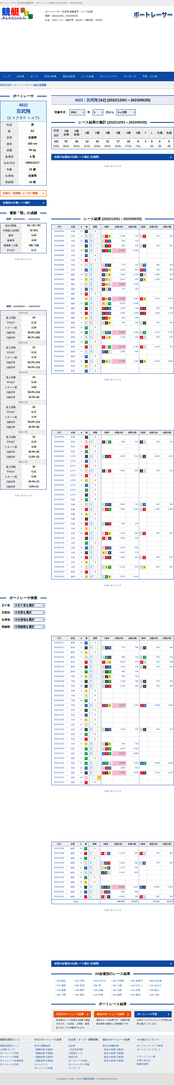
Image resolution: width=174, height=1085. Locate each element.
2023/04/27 (59, 274)
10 (81, 250)
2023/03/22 (59, 470)
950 (158, 567)
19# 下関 (61, 994)
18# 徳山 (154, 990)
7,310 (157, 298)
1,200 (122, 686)
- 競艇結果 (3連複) (43, 1053)
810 (136, 269)
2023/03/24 (59, 456)
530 (136, 318)
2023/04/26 (59, 284)
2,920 (122, 279)
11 (81, 231)
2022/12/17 (59, 753)
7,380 (122, 509)
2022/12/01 (59, 891)
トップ (7, 76)
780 (123, 322)
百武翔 (23, 111)
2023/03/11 (59, 499)
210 (136, 241)
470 (123, 647)
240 (136, 322)
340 (158, 533)
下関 (73, 676)
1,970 (135, 705)
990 (123, 441)
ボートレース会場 (77, 1060)
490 (123, 523)
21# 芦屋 (98, 994)
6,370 (170, 298)
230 (158, 245)
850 (122, 891)
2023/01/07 (59, 695)
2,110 (135, 509)
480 (136, 853)
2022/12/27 (59, 710)
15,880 (122, 763)
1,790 (122, 236)
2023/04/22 (59, 318)
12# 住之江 (155, 985)
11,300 (122, 772)
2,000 (157, 456)
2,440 (135, 298)
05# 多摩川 (137, 980)
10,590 (122, 332)
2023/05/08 (59, 250)
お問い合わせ (144, 1060)
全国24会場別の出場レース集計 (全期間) (76, 157)
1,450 (135, 763)
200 (136, 245)
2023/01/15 (59, 657)
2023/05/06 (59, 265)
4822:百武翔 (39, 85)
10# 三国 (117, 985)
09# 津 (97, 985)
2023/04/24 (59, 303)
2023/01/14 (59, 666)
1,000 (121, 863)
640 (158, 504)
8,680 (156, 887)
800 (136, 547)
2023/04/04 (59, 371)
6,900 (135, 753)
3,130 (157, 346)
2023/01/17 (59, 642)
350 (123, 241)
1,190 (122, 681)
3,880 (170, 361)
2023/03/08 (59, 523)
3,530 (157, 361)
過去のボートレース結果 (110, 1014)
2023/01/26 (59, 562)
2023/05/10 (59, 231)
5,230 (121, 872)
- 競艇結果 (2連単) (43, 1056)
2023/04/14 (59, 342)
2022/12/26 (59, 719)
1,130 (122, 337)
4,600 (157, 705)
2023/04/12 (59, 361)
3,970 (122, 748)
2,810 (170, 887)
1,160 (170, 772)
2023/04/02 (59, 446)
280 (158, 470)
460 (123, 245)
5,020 (122, 303)
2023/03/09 (59, 514)
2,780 (170, 332)
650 (158, 337)
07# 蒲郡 (61, 985)
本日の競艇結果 (42, 1045)
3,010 (122, 662)
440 (171, 236)
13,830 (122, 284)
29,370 (122, 346)
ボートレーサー (22, 85)
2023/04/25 (59, 294)
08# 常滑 (80, 985)
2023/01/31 (59, 528)
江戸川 (73, 456)
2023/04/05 (59, 366)
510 (136, 456)
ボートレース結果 (43, 1068)
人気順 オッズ (7, 1049)
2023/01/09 (59, 676)
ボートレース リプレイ (149, 1049)
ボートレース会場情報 (11, 1060)
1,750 (157, 772)
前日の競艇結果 (111, 1045)
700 (136, 743)
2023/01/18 (59, 571)
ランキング (74, 1068)
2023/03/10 (59, 509)
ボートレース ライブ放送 (150, 1045)
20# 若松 (80, 994)
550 (158, 657)
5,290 (135, 250)
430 (171, 681)
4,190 (122, 456)
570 (136, 567)
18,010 (122, 705)
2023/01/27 (59, 557)
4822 (23, 105)
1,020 (122, 729)
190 (171, 322)
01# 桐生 (61, 980)
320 (136, 289)
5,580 (157, 763)
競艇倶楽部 (6, 85)
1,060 (170, 509)
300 (171, 853)
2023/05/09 (59, 241)
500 (171, 269)
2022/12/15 (59, 763)
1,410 (135, 576)
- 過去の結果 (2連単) (113, 1056)
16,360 (122, 298)
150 (171, 265)
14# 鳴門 (80, 990)
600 (123, 676)
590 (171, 863)
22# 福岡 (117, 994)
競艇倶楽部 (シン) (9, 1045)
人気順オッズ (75, 1053)
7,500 (122, 274)
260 (171, 245)
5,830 (135, 772)
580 (171, 504)
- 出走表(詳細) (75, 1049)
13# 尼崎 (61, 990)
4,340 (122, 313)
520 (158, 269)
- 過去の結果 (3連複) (113, 1053)
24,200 (122, 250)
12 (81, 294)
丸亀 (73, 499)
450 (136, 279)
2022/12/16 (59, 758)
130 (171, 666)
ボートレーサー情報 (78, 1064)
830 (136, 470)
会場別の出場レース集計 (16, 202)
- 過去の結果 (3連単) (113, 1049)
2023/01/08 (59, 686)
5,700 (122, 576)
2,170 (121, 853)
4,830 (170, 763)
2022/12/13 (59, 777)
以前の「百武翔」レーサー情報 (20, 193)
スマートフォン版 (146, 1056)
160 (158, 647)
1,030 (122, 666)
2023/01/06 (59, 700)
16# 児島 (117, 990)
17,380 (122, 361)
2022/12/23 (59, 739)
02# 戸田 (80, 980)
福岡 (73, 848)
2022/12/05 (59, 858)
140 (171, 557)
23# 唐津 (135, 994)
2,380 (122, 351)
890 (123, 657)
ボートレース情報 (9, 1056)
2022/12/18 (59, 748)
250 (171, 533)
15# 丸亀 (98, 990)
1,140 (157, 279)
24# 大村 (154, 994)
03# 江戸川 (99, 980)
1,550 (135, 313)
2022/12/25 (59, 724)
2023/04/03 (59, 441)
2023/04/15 (59, 332)
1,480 (122, 557)
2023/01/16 (59, 652)
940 (171, 279)
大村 (73, 231)
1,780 (157, 509)
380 (158, 265)
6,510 (122, 552)
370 (158, 236)
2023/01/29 (59, 543)
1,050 (135, 274)
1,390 (157, 274)
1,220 (135, 887)
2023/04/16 (59, 327)
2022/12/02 (59, 882)
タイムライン (41, 1064)
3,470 (157, 332)
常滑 (73, 366)
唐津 (73, 327)
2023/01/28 (59, 547)
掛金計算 (73, 1056)
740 (136, 308)
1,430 (135, 361)
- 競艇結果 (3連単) (43, 1049)
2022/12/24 (59, 729)
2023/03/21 (59, 480)
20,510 (122, 753)
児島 (73, 748)
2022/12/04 (59, 867)
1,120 (170, 313)
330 (171, 274)
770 (123, 265)
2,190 (135, 284)
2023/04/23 (59, 313)
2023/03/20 (59, 485)
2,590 (170, 705)
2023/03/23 (59, 466)
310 (158, 322)
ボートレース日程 (9, 1064)
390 (171, 308)
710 (136, 236)
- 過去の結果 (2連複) (113, 1060)
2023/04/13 (59, 351)
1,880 (122, 470)
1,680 (122, 538)
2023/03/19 (59, 494)
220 (171, 470)
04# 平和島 (118, 980)
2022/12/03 (59, 877)
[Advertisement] (87, 48)
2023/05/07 (59, 260)
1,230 (122, 269)
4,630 (121, 896)
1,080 (157, 313)
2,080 (122, 504)
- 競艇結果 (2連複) (43, 1060)
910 (136, 768)
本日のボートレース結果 (70, 1014)
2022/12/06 (59, 848)
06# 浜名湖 (155, 980)
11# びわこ (137, 985)
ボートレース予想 (147, 1014)
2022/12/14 (59, 768)
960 (123, 671)
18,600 (121, 887)
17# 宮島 (135, 990)
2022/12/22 (59, 743)
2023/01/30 (59, 533)
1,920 (135, 748)
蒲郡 (73, 274)
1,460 (135, 332)
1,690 (122, 768)
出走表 (71, 1045)
